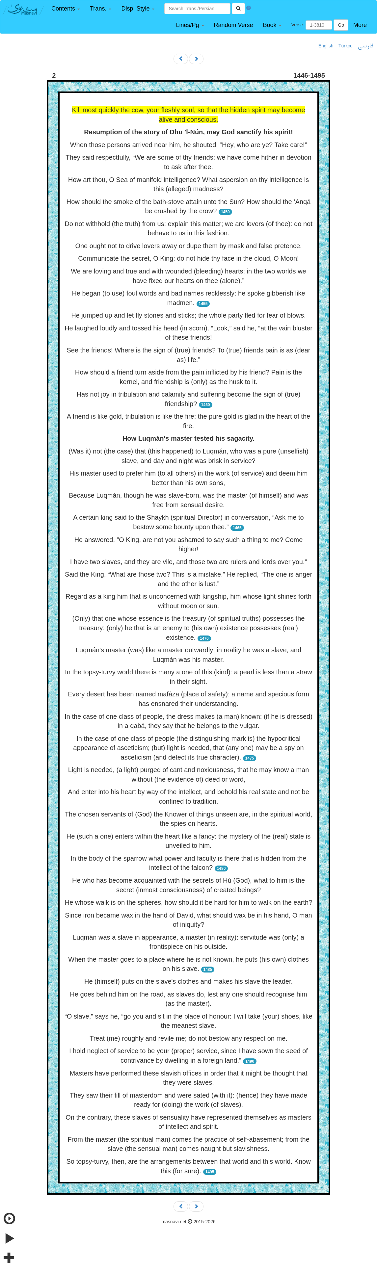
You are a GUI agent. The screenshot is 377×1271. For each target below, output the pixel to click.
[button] (65, 8)
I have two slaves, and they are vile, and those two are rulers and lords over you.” (188, 561)
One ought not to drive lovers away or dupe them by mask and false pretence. (188, 245)
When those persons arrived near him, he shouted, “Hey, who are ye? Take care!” (188, 144)
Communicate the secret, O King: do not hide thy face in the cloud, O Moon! (188, 258)
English (326, 45)
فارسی (365, 46)
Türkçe (345, 45)
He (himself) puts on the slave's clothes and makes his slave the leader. (188, 981)
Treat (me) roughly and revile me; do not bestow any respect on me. (188, 1038)
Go (341, 25)
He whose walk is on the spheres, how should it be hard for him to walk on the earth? (188, 902)
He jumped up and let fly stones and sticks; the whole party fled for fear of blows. (188, 315)
